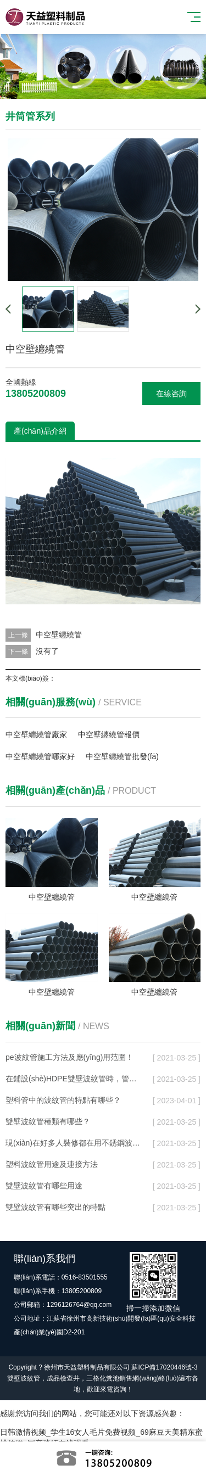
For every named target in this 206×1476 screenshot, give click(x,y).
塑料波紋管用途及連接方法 (51, 1164)
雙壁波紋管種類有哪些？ (47, 1121)
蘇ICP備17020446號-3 (164, 1367)
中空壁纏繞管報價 (109, 734)
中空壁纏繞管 (59, 634)
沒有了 (47, 651)
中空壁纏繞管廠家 (36, 734)
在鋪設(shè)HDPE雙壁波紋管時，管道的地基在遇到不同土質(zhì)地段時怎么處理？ (73, 1078)
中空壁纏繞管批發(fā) (122, 756)
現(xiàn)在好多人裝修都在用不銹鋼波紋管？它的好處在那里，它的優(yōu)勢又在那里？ (73, 1142)
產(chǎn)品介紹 (40, 430)
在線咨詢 (171, 393)
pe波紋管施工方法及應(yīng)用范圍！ (69, 1057)
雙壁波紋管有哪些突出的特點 (55, 1207)
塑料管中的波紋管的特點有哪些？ (63, 1100)
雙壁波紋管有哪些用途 (43, 1185)
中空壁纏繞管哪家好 (40, 756)
